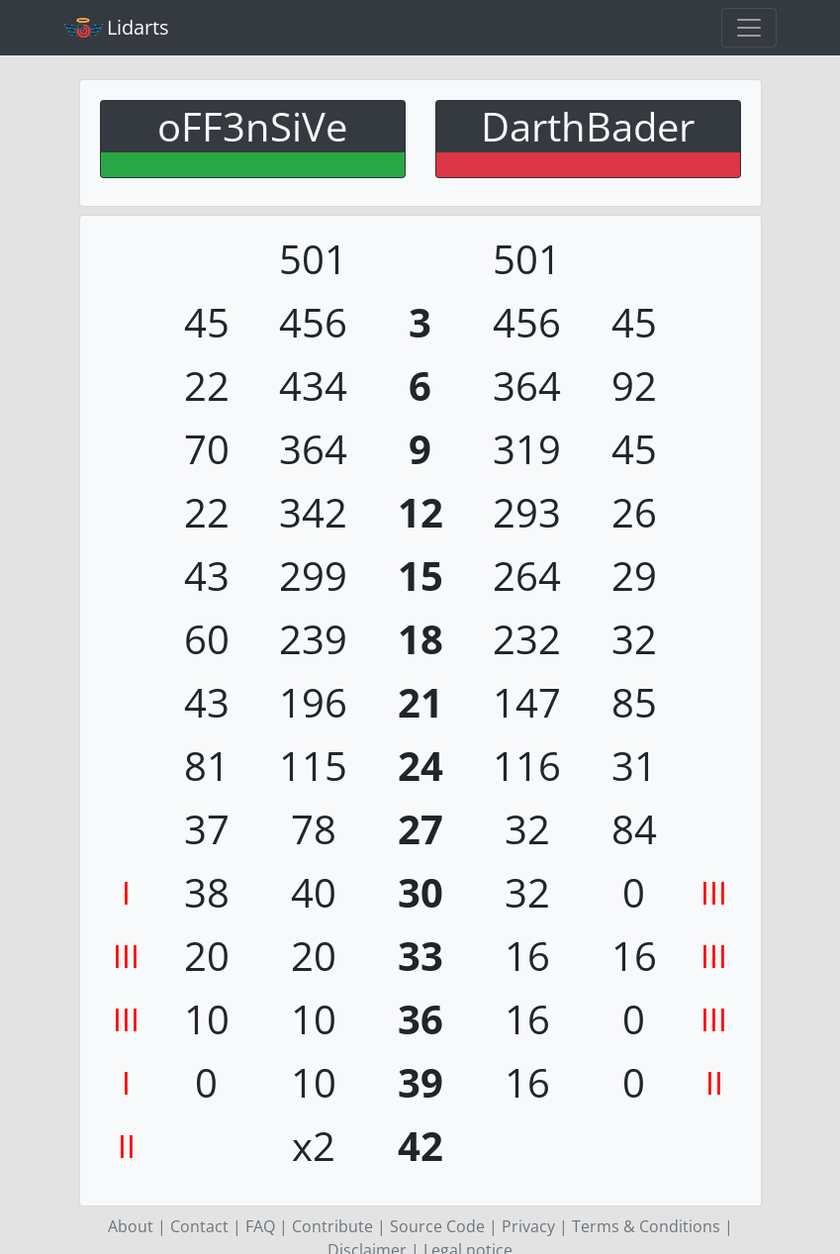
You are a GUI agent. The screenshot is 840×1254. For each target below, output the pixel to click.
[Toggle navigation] (749, 28)
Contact (199, 1226)
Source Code (437, 1226)
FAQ (260, 1226)
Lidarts (116, 27)
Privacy (528, 1226)
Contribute (332, 1226)
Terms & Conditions (646, 1226)
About (130, 1226)
